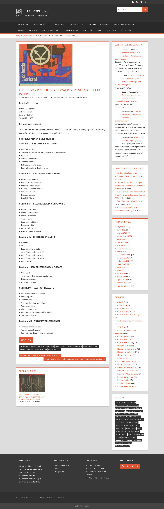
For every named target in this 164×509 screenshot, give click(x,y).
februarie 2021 (123, 286)
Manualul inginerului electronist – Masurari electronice (40, 355)
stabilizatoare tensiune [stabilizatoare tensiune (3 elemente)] (123, 443)
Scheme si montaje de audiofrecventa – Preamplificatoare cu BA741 (127, 98)
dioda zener (49, 346)
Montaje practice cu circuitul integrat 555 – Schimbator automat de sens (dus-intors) (74, 359)
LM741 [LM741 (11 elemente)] (139, 428)
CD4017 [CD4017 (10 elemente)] (117, 414)
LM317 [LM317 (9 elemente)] (132, 426)
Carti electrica (57, 24)
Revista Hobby (123, 380)
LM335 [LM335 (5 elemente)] (123, 428)
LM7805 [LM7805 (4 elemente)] (124, 431)
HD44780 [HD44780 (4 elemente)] (140, 420)
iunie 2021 (121, 273)
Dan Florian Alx (43, 97)
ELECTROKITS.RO (37, 11)
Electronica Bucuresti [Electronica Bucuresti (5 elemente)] (132, 417)
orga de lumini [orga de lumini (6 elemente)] (139, 434)
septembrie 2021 (124, 264)
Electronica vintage (125, 355)
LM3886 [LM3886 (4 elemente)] (117, 431)
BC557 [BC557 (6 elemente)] (117, 411)
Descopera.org (95, 465)
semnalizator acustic (90, 346)
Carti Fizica (91, 24)
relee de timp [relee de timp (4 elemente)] (119, 440)
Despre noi (87, 30)
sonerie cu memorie (26, 349)
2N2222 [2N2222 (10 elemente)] (117, 402)
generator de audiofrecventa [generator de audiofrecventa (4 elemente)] (125, 420)
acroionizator (24, 346)
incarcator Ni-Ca (61, 346)
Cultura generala (124, 336)
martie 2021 (122, 283)
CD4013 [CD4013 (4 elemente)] (140, 411)
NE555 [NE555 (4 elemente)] (130, 434)
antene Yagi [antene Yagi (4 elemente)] (132, 402)
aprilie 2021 (122, 280)
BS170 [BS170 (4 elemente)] (128, 411)
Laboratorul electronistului (128, 367)
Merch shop (112, 30)
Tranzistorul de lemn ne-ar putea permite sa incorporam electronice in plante (130, 185)
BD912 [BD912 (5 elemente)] (123, 411)
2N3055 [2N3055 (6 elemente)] (124, 402)
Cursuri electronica (124, 24)
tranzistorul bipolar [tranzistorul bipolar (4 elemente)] (122, 446)
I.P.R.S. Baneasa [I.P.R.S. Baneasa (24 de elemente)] (120, 423)
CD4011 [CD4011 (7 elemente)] (133, 411)
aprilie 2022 (122, 242)
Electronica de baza (125, 346)
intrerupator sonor (75, 346)
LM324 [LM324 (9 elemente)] (117, 428)
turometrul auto (54, 349)
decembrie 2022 (124, 236)
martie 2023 (122, 233)
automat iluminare (37, 346)
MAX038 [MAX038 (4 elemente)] (117, 434)
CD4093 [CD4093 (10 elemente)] (124, 414)
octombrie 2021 (123, 261)
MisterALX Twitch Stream (99, 478)
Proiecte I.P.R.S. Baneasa (127, 374)
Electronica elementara (126, 349)
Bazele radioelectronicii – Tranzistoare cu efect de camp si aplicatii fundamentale (32, 397)
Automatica (122, 305)
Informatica (105, 24)
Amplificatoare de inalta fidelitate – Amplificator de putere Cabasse (129, 55)
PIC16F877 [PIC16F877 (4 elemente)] (133, 437)
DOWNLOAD (26, 340)
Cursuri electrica (75, 24)
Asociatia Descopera (97, 468)
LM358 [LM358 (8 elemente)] (128, 428)
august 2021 (122, 267)
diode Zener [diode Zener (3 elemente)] (119, 417)
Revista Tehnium (124, 383)
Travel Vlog (126, 30)
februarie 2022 (123, 248)
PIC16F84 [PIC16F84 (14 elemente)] (118, 437)
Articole (23, 24)
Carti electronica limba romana (76, 97)
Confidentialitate (71, 30)
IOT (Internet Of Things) (126, 361)
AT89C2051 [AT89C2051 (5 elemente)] (135, 405)
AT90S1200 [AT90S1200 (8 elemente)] (118, 408)
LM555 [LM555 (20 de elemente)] (134, 428)
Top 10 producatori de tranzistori (130, 201)
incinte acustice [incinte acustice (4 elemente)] (132, 423)
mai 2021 (121, 276)
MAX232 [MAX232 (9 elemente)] (124, 434)
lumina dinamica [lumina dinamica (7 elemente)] (133, 431)
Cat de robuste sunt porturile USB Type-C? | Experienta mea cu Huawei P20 (130, 195)
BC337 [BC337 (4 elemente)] (134, 408)
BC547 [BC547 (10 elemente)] (139, 408)
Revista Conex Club (125, 377)
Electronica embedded (126, 352)
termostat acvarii (40, 349)
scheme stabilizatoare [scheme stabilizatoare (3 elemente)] (133, 440)
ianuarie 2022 (123, 251)
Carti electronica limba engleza (129, 314)
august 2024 (122, 226)
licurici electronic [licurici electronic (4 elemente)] (121, 426)
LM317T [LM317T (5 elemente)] (137, 426)
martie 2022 (122, 245)
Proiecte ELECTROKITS (126, 370)
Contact (99, 30)
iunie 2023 (121, 230)
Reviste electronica (27, 30)
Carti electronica (39, 24)
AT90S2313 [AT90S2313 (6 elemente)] (127, 408)
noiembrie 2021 (123, 258)
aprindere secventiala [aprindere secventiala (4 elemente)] (123, 405)
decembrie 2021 (124, 255)
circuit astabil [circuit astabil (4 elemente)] (133, 414)
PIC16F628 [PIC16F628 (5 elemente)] (125, 437)
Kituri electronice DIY (51, 30)
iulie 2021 (121, 270)
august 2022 (122, 239)
